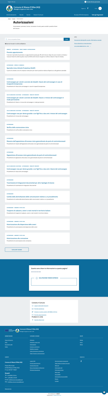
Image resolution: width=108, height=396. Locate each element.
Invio (66, 39)
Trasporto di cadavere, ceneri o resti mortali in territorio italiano (28, 211)
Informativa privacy (59, 370)
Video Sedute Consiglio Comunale (62, 363)
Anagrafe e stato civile (19, 207)
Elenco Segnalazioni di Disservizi (37, 368)
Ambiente (9, 49)
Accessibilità (57, 374)
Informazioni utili (58, 368)
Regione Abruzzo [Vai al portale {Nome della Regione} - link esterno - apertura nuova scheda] (10, 2)
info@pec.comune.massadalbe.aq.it (16, 382)
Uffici (6, 342)
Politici (6, 347)
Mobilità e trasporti (34, 95)
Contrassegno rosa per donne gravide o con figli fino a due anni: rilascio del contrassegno (37, 169)
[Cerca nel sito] (100, 8)
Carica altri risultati (17, 250)
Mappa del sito (8, 389)
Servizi (13, 18)
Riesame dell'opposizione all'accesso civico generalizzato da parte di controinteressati (36, 141)
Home (9, 18)
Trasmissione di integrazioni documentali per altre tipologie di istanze (30, 183)
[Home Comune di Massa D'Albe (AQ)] (24, 8)
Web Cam (57, 365)
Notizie (81, 340)
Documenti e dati (8, 344)
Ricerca (56, 379)
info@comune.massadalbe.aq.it (16, 380)
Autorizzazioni (15, 49)
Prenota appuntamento (15, 52)
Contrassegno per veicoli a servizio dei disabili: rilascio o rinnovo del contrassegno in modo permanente (35, 99)
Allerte (81, 344)
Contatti (57, 381)
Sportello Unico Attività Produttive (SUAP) (21, 68)
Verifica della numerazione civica (18, 127)
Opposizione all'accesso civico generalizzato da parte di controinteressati (31, 155)
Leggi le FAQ (32, 361)
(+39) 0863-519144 (12, 375)
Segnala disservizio (34, 365)
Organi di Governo (9, 340)
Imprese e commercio (19, 65)
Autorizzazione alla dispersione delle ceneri (21, 224)
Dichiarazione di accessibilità (61, 377)
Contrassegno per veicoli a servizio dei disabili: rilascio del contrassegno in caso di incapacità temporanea (34, 83)
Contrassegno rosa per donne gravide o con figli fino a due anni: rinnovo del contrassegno (37, 113)
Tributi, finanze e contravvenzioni (27, 49)
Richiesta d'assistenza (35, 370)
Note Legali (57, 372)
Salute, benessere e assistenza (14, 95)
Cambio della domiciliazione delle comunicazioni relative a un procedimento (32, 197)
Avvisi (81, 342)
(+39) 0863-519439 (12, 377)
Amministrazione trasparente (61, 361)
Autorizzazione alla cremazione (17, 238)
